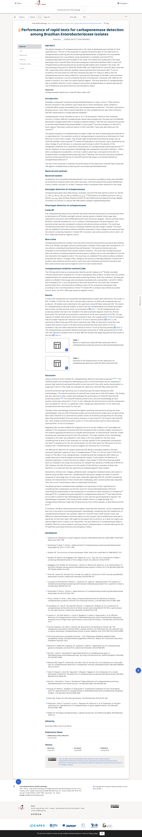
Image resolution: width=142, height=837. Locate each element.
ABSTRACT (22, 46)
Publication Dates (25, 64)
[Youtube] (40, 814)
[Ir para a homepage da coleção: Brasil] (61, 3)
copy (106, 23)
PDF (84, 17)
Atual (40, 17)
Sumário (22, 17)
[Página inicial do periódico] (15, 17)
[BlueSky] (32, 814)
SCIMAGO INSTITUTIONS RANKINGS (77, 39)
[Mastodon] (34, 814)
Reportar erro (140, 301)
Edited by (22, 59)
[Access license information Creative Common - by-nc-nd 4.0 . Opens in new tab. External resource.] (52, 759)
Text (20, 51)
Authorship (57, 39)
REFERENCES (23, 55)
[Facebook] (38, 814)
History (21, 68)
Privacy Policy (93, 833)
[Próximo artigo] (48, 17)
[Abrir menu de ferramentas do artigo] (18, 769)
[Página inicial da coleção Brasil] (21, 810)
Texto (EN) (73, 17)
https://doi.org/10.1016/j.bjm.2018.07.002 (88, 23)
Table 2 (108, 319)
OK (102, 833)
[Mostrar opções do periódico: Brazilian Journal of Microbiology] (84, 10)
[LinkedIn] (36, 814)
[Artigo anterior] (31, 17)
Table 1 (92, 309)
